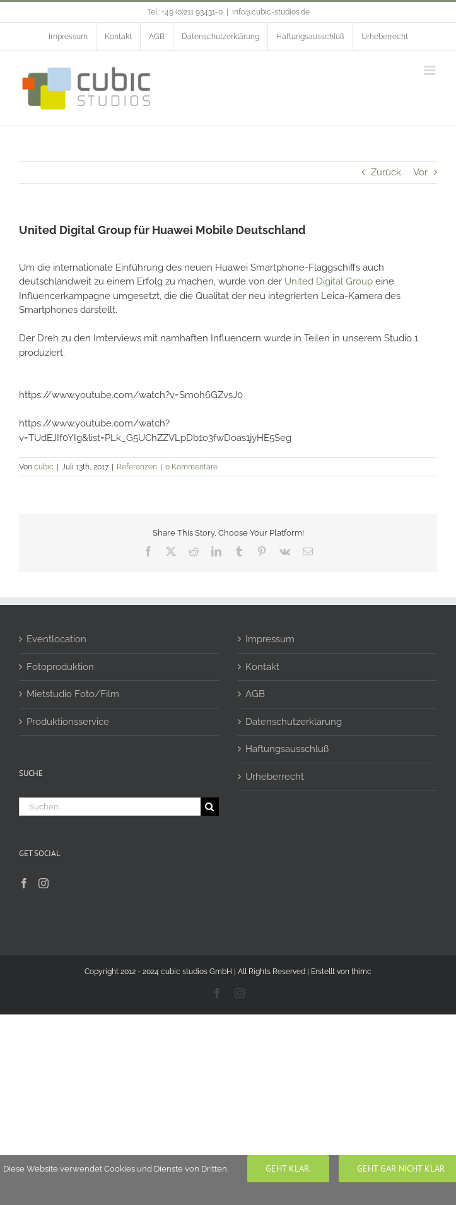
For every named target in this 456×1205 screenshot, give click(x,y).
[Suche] (210, 806)
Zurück (386, 172)
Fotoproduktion (60, 667)
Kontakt (262, 667)
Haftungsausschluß (287, 749)
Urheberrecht (274, 776)
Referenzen (137, 466)
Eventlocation (56, 639)
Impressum (270, 639)
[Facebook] (24, 883)
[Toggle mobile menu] (430, 70)
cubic (44, 466)
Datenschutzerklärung (293, 721)
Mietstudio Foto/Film (72, 694)
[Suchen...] (110, 806)
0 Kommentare (191, 466)
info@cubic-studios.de (271, 12)
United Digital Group (328, 281)
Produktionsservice (67, 721)
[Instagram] (43, 883)
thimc (361, 971)
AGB (255, 694)
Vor (420, 172)
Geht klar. (288, 1168)
